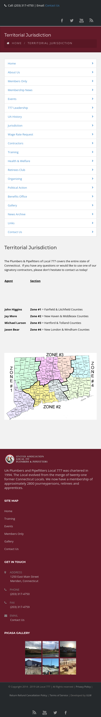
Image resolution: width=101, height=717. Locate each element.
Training (13, 152)
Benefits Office (17, 196)
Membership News (20, 90)
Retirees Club (16, 170)
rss (91, 20)
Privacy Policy (83, 686)
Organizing (15, 179)
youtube (81, 20)
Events (12, 99)
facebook (62, 20)
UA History (15, 117)
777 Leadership (18, 108)
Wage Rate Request (20, 134)
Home (14, 43)
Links (11, 223)
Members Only (17, 81)
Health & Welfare (19, 161)
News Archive (17, 214)
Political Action (17, 188)
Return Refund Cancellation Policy (28, 695)
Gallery (12, 205)
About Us (14, 72)
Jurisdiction (15, 125)
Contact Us (51, 5)
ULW (88, 695)
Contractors (15, 143)
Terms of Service (59, 695)
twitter (71, 20)
